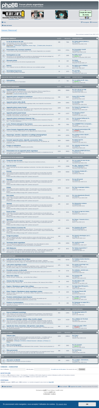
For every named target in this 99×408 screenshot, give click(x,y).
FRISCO (76, 66)
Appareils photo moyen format (17, 107)
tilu (75, 188)
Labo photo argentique (8, 256)
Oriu (75, 313)
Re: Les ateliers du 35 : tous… (80, 80)
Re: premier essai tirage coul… (80, 264)
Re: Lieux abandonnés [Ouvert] (80, 195)
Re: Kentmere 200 (77, 275)
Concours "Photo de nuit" (9, 30)
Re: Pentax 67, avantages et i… (80, 107)
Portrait (9, 171)
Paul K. (76, 320)
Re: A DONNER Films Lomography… (82, 123)
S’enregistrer (13, 366)
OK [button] (87, 404)
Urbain (9, 187)
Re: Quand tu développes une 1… (81, 235)
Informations (11, 80)
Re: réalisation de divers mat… (80, 145)
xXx (75, 351)
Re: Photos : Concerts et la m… (81, 219)
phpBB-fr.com (52, 392)
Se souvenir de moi (72, 369)
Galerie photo (37, 19)
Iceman (76, 97)
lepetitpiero (77, 249)
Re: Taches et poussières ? (79, 248)
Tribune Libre (11, 335)
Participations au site (13, 55)
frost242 (76, 130)
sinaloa (76, 243)
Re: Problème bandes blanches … (81, 259)
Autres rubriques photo (8, 309)
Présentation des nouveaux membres (19, 49)
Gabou (76, 287)
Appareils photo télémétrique (16, 90)
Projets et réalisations (14, 145)
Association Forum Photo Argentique (12, 77)
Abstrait (9, 203)
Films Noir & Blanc (13, 276)
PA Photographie (78, 166)
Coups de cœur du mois (85, 19)
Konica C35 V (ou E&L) (78, 96)
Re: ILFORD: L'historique (79, 296)
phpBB (44, 390)
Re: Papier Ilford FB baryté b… (80, 286)
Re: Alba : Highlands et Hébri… (80, 165)
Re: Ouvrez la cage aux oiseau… (81, 211)
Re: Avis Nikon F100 (77, 102)
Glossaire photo (12, 60)
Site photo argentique (61, 19)
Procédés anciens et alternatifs (17, 270)
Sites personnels (12, 350)
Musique (17, 340)
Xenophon (77, 61)
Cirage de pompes (12, 236)
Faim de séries (11, 166)
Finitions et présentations (15, 302)
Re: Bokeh (75, 60)
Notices (9, 65)
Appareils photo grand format (16, 113)
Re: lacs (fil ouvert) (77, 179)
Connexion (4, 366)
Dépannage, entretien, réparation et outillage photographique (27, 135)
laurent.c (76, 56)
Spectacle (10, 219)
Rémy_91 (76, 72)
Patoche (76, 180)
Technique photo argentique (16, 242)
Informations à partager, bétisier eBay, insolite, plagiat (24, 319)
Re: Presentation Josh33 (79, 49)
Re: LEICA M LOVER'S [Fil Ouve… (81, 150)
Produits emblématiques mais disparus (19, 297)
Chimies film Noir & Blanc (15, 281)
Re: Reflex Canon (77, 54)
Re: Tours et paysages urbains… (81, 187)
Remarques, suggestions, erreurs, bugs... (25, 45)
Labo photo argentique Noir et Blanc (18, 259)
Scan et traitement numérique (16, 312)
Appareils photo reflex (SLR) (16, 102)
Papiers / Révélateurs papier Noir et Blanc (20, 286)
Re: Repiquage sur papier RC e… (81, 302)
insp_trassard (77, 90)
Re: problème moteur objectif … (81, 134)
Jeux (2, 356)
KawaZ (76, 196)
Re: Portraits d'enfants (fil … (80, 171)
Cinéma (23, 340)
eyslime (76, 172)
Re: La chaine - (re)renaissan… (80, 359)
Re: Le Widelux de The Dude (80, 319)
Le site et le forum (6, 332)
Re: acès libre (76, 70)
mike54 (76, 260)
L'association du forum (13, 19)
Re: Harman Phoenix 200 (79, 291)
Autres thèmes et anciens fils (16, 227)
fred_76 (76, 42)
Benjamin (76, 50)
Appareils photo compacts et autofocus (20, 96)
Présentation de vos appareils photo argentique (22, 151)
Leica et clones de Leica (20, 93)
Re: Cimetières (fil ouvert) (79, 227)
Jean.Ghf (51, 382)
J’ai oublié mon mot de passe (58, 369)
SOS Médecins (11, 248)
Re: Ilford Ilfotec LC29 (78, 280)
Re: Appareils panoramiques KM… (81, 129)
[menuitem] (4, 22)
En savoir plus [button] (61, 404)
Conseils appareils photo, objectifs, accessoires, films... (25, 140)
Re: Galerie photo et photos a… (81, 41)
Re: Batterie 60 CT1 (77, 139)
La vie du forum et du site (15, 41)
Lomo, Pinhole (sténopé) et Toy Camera (19, 124)
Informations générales (8, 38)
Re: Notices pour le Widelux (80, 65)
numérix (76, 146)
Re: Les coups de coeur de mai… (81, 160)
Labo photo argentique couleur (17, 264)
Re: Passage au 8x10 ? (78, 112)
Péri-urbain (10, 195)
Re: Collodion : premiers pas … (81, 270)
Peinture (46, 340)
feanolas (76, 114)
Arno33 (76, 103)
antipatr (76, 119)
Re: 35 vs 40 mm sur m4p (79, 89)
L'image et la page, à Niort (79, 325)
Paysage (9, 179)
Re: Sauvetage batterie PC (79, 312)
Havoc (76, 135)
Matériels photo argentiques (10, 86)
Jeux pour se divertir (13, 360)
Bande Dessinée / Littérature (34, 340)
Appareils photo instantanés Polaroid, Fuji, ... (21, 118)
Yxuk (75, 125)
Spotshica (76, 161)
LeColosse (77, 108)
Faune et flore (11, 211)
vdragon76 (77, 265)
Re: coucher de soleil (78, 242)
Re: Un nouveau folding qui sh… (81, 118)
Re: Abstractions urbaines (79, 203)
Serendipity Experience (14, 71)
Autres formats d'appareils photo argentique (21, 129)
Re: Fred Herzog (76, 350)
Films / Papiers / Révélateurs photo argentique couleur (24, 291)
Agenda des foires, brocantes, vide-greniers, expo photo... (26, 326)
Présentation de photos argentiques (12, 157)
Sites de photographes (14, 345)
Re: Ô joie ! (75, 335)
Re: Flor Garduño (77, 344)
